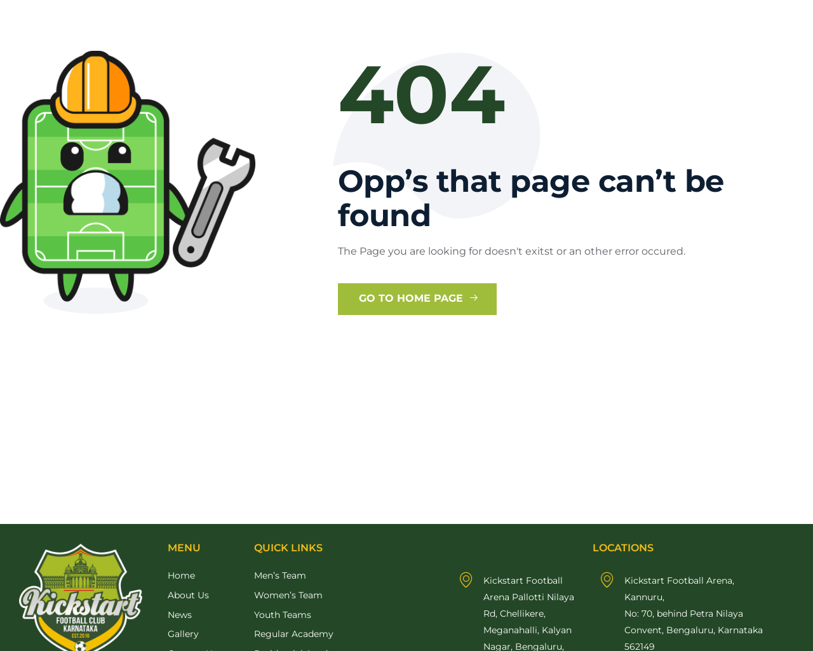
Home (181, 575)
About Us (188, 595)
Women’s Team (288, 595)
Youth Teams (282, 615)
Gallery (183, 634)
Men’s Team (280, 575)
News (180, 615)
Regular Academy (293, 634)
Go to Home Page (418, 298)
